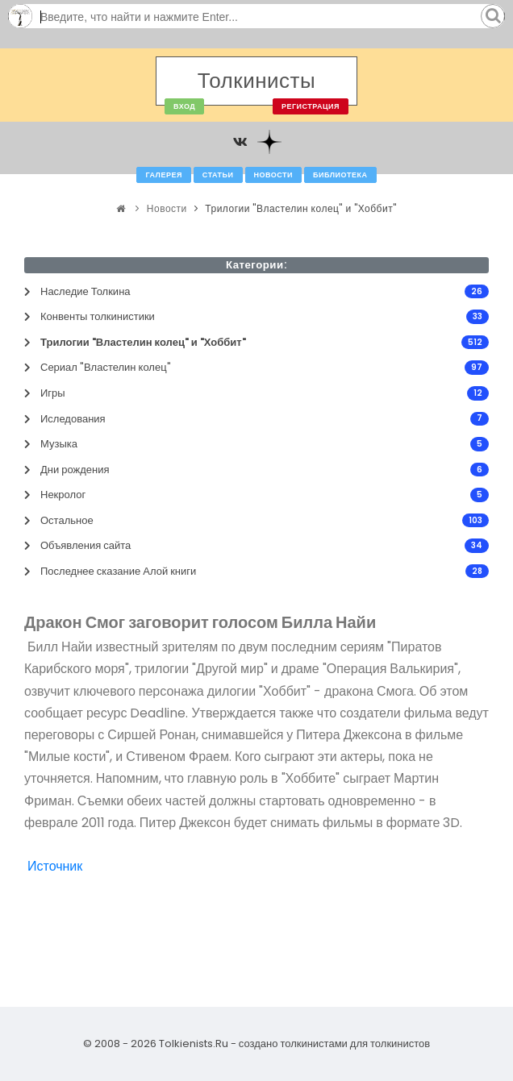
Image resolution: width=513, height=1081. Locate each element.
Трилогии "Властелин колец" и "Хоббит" (300, 208)
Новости (274, 175)
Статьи (218, 175)
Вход (184, 106)
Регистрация (311, 106)
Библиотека (340, 175)
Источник (54, 866)
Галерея (163, 175)
